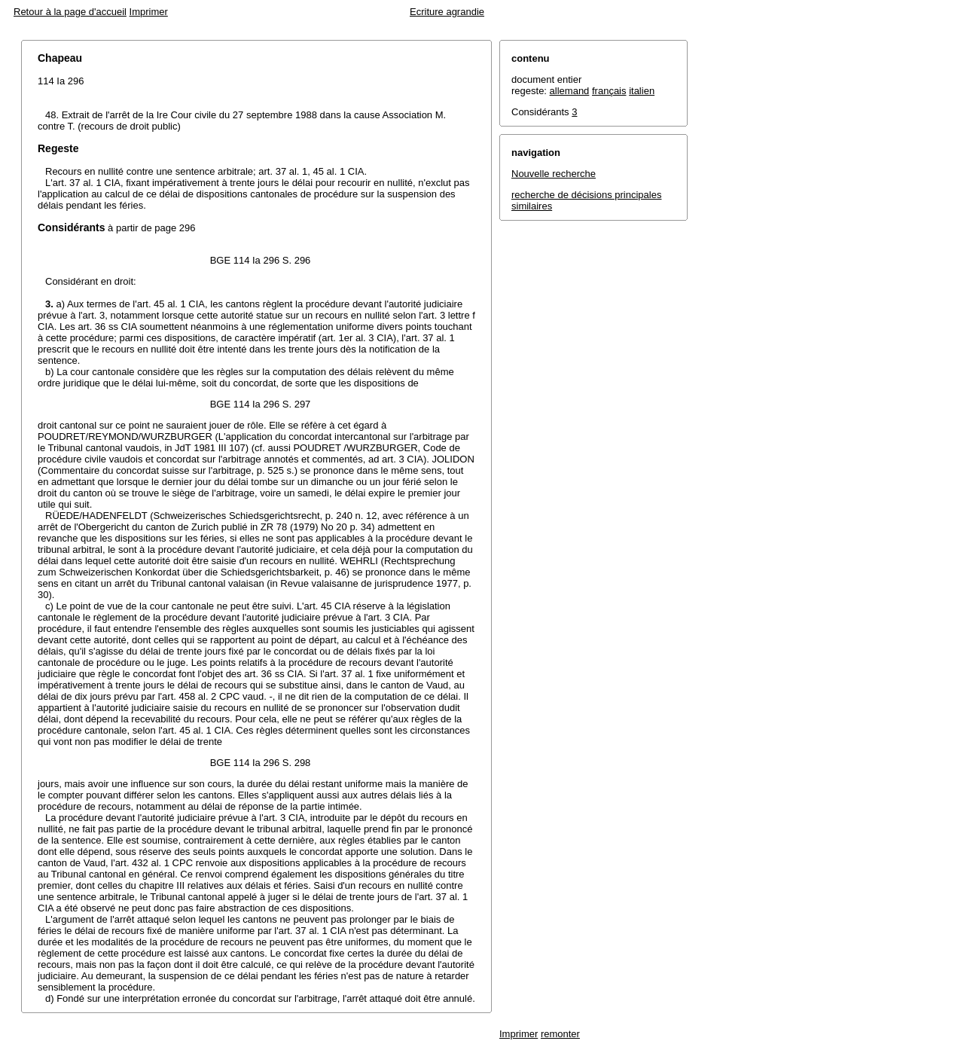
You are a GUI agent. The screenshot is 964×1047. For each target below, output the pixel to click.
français (609, 90)
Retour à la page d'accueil (70, 11)
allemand (570, 90)
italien (641, 90)
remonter (560, 1033)
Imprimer (149, 11)
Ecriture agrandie (447, 11)
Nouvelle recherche (553, 173)
